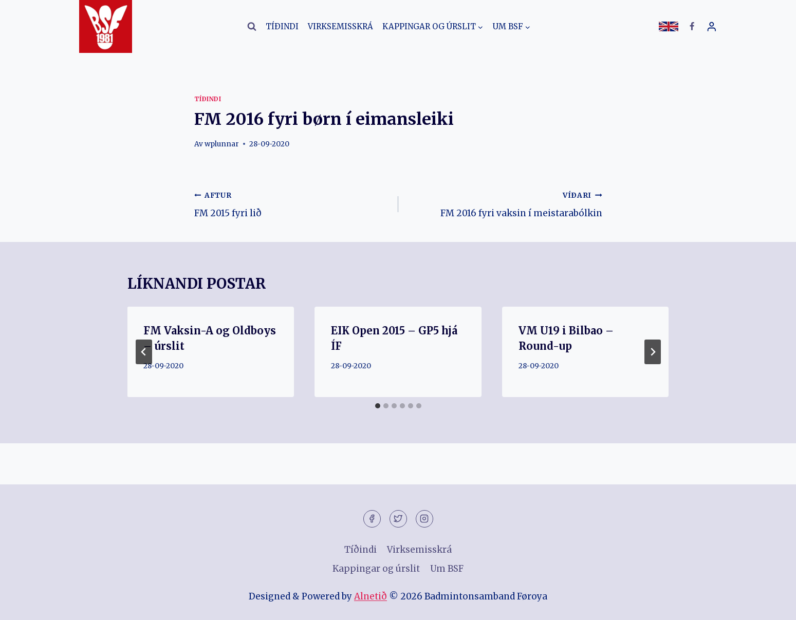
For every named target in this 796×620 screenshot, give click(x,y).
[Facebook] (692, 26)
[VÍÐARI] (652, 352)
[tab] (377, 405)
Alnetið (370, 596)
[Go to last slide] (144, 352)
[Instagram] (424, 519)
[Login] (711, 26)
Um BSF (447, 568)
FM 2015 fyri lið (292, 203)
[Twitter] (398, 519)
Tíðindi (282, 26)
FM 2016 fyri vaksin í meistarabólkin (504, 203)
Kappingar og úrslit (376, 568)
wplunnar (222, 144)
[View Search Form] (252, 26)
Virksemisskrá (340, 26)
